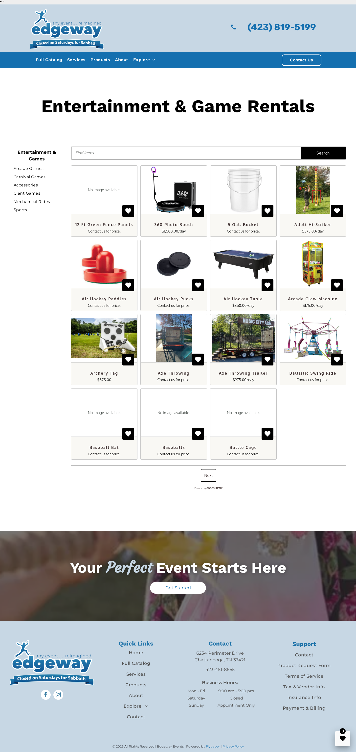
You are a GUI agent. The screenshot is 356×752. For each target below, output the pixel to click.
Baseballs (173, 447)
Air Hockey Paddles (104, 298)
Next (208, 475)
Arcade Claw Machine (313, 298)
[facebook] (46, 695)
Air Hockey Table (243, 298)
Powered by (209, 488)
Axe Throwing (174, 373)
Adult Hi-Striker (312, 224)
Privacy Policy (233, 746)
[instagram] (58, 695)
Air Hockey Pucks (174, 298)
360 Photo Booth (174, 224)
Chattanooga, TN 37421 (220, 660)
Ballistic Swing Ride (312, 373)
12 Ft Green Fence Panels (104, 224)
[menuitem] (49, 59)
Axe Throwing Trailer (243, 373)
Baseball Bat (104, 447)
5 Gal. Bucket (243, 224)
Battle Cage (243, 447)
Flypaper (213, 746)
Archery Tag (104, 373)
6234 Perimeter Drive (220, 653)
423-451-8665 (220, 669)
